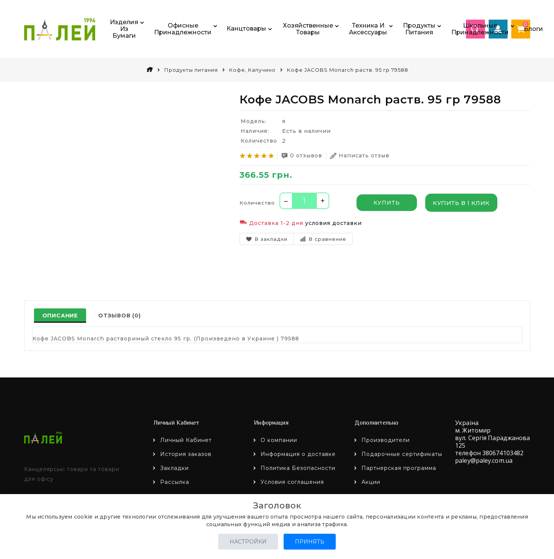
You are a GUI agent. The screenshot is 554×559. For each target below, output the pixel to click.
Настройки (248, 541)
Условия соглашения (292, 482)
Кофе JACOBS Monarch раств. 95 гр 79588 (347, 70)
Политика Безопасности (298, 468)
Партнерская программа (398, 468)
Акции (370, 482)
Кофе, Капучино (252, 70)
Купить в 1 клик (461, 202)
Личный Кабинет (186, 440)
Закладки (174, 468)
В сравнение (323, 239)
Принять (309, 541)
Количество (257, 203)
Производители (385, 440)
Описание (60, 315)
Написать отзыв (359, 155)
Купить (386, 202)
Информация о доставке (298, 454)
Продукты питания (191, 70)
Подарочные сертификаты (401, 454)
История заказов (185, 454)
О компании (279, 440)
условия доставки (333, 223)
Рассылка (174, 482)
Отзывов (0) (119, 315)
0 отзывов (301, 155)
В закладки (266, 239)
